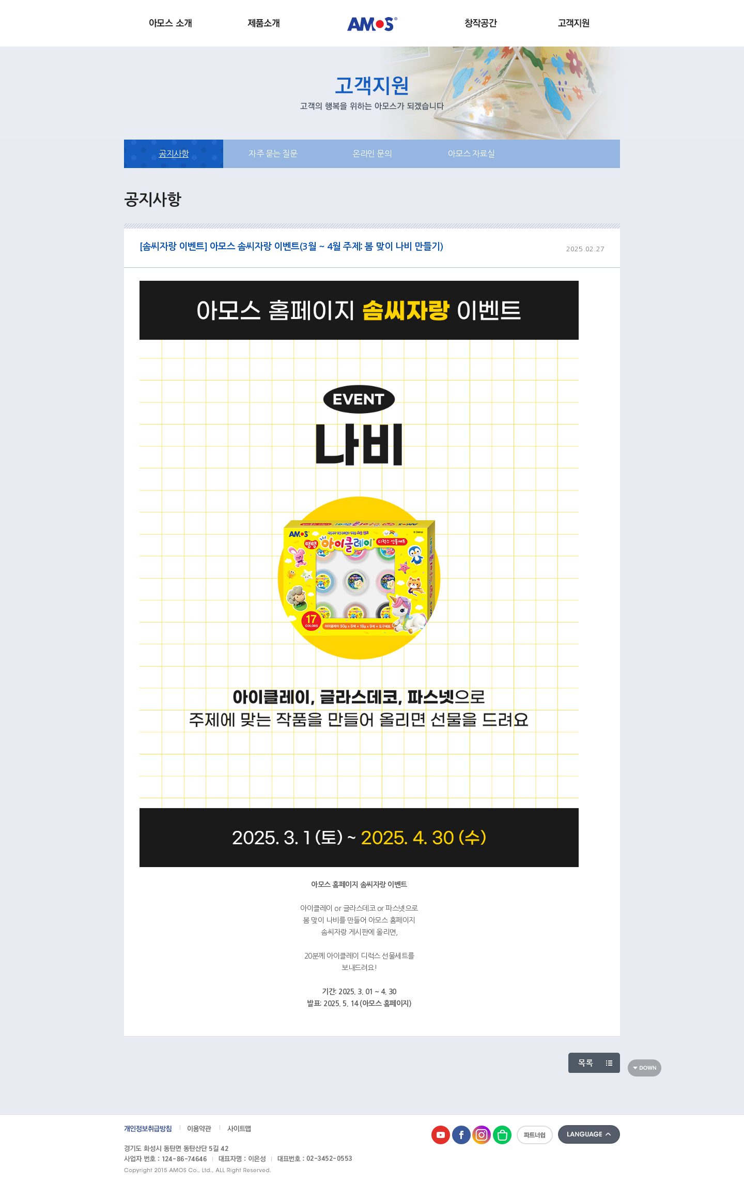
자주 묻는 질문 (273, 153)
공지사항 (174, 153)
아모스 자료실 (471, 153)
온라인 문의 (372, 153)
